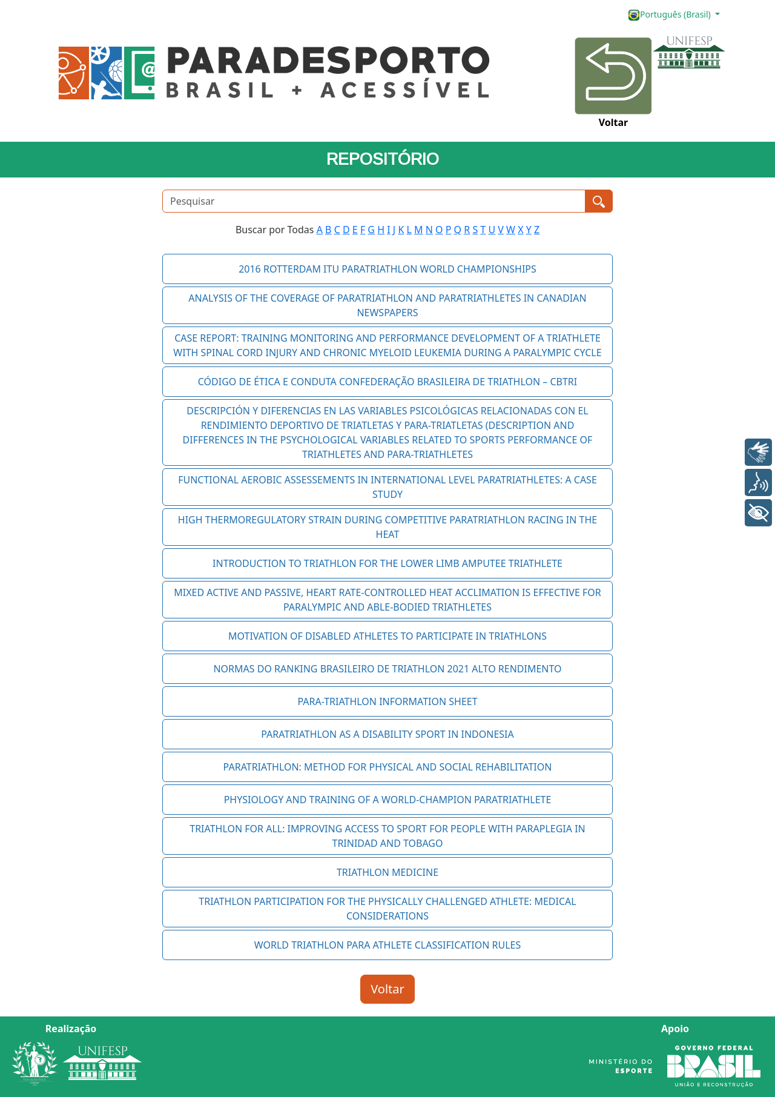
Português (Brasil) (670, 14)
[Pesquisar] (373, 201)
